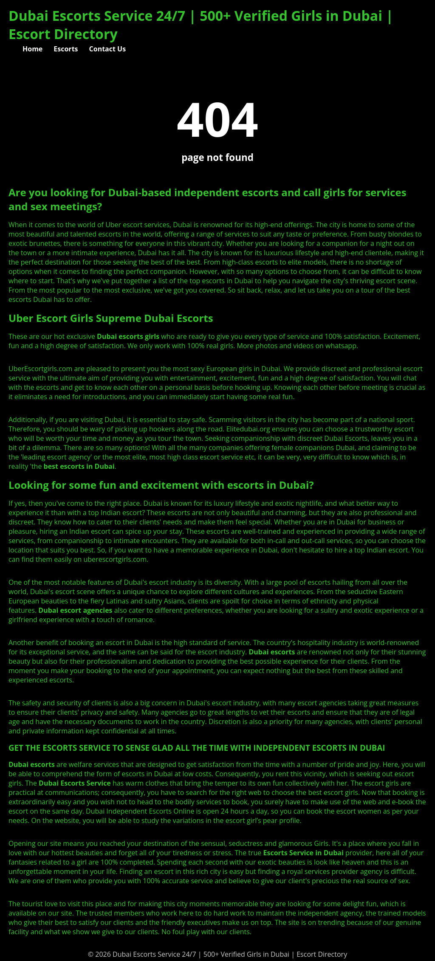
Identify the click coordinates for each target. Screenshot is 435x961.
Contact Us (107, 49)
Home (32, 49)
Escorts (66, 49)
